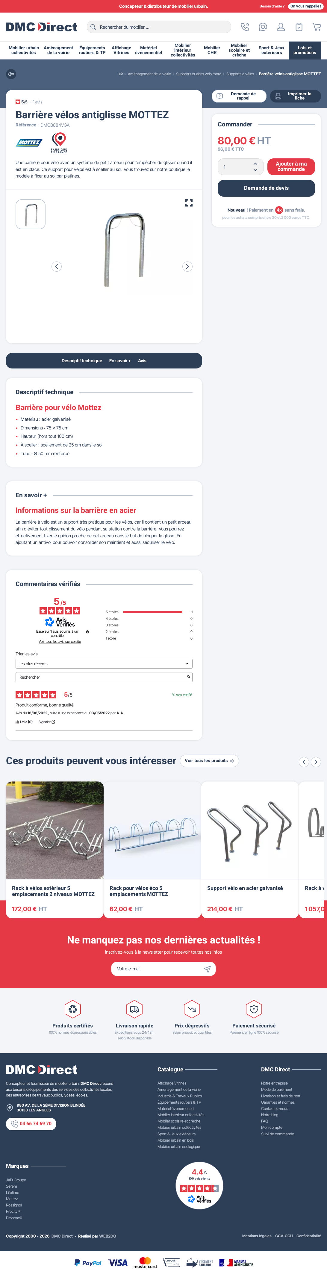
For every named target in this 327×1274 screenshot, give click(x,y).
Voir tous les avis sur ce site (60, 642)
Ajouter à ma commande (291, 166)
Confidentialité (308, 1236)
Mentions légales (257, 1236)
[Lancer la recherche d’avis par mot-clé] (188, 677)
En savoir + (120, 360)
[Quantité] (241, 166)
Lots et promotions (304, 50)
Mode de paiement (276, 1089)
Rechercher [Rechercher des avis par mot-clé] (101, 677)
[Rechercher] (159, 27)
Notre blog (269, 1114)
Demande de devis (266, 188)
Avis (142, 360)
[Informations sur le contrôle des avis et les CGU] (87, 631)
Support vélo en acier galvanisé (245, 888)
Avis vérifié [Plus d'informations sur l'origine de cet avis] (184, 694)
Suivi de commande (277, 1133)
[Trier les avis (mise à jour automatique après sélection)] (104, 664)
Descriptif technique (82, 360)
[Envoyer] (209, 969)
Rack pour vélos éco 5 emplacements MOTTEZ (139, 891)
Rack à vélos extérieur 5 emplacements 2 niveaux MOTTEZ (53, 891)
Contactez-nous (274, 1108)
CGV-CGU (284, 1236)
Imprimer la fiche (293, 96)
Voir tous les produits (209, 761)
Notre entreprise (274, 1083)
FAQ (264, 1121)
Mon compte (271, 1127)
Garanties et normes (278, 1102)
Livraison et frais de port (280, 1095)
